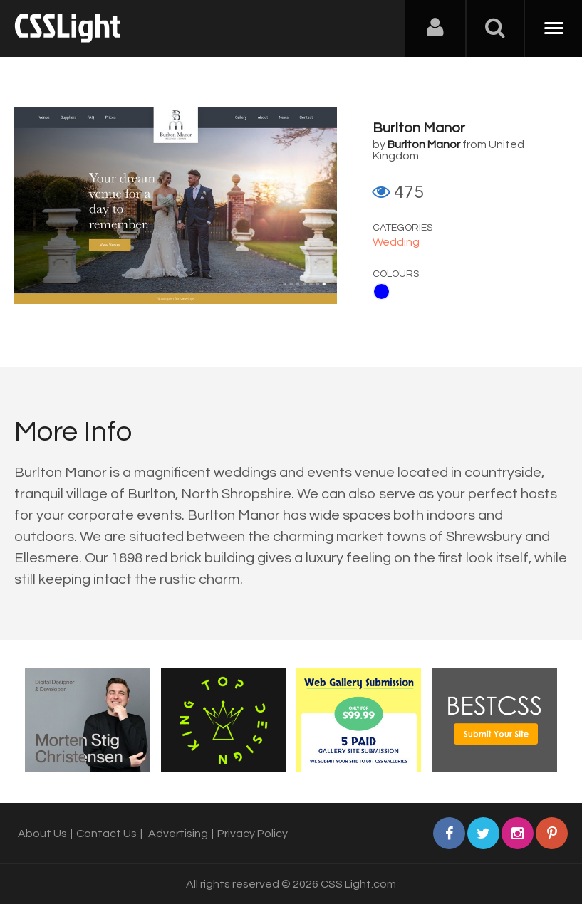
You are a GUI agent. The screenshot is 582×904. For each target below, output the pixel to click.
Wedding (396, 242)
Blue (381, 291)
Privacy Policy (252, 833)
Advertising (178, 833)
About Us (42, 833)
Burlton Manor (419, 128)
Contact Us (106, 833)
